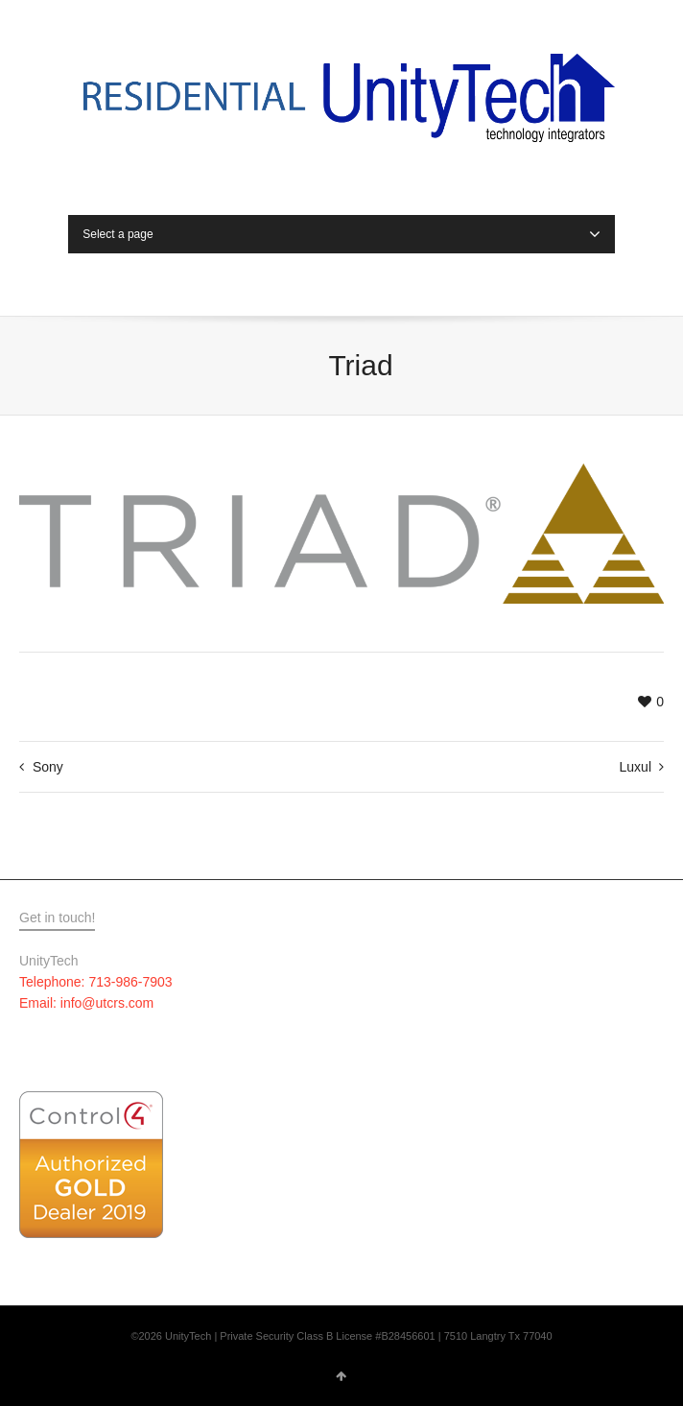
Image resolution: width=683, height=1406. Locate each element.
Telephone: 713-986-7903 (96, 981)
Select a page (341, 234)
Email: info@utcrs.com (86, 1003)
